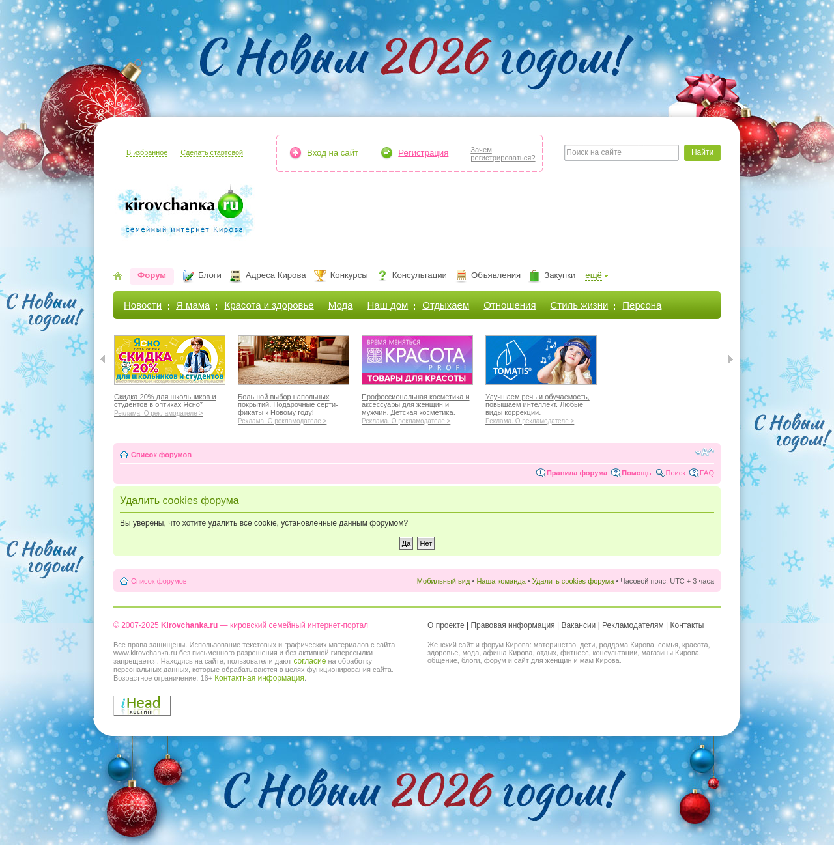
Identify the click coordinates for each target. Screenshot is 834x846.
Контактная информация (259, 678)
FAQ (707, 473)
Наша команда (500, 581)
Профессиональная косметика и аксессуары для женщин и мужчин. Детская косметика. (417, 407)
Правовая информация (512, 625)
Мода (340, 305)
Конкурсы (349, 275)
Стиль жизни (580, 305)
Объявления (496, 275)
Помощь (636, 473)
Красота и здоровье (268, 305)
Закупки (559, 275)
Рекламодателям (633, 625)
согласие (309, 661)
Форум (151, 275)
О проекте (446, 625)
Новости (143, 305)
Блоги (210, 275)
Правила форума (577, 473)
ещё (593, 275)
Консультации (419, 275)
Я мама (193, 305)
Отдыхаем (445, 305)
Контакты (687, 625)
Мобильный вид (443, 581)
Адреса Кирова (276, 275)
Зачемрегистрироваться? (502, 154)
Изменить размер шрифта (704, 452)
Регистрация (423, 153)
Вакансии (578, 625)
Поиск (675, 473)
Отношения (509, 305)
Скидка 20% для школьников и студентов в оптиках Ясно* (169, 403)
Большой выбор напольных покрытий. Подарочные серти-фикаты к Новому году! (293, 407)
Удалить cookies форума (573, 581)
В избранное (146, 152)
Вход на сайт (332, 153)
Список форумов (161, 454)
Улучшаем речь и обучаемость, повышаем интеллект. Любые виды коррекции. (541, 407)
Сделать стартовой (211, 152)
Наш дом (388, 305)
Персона (641, 305)
